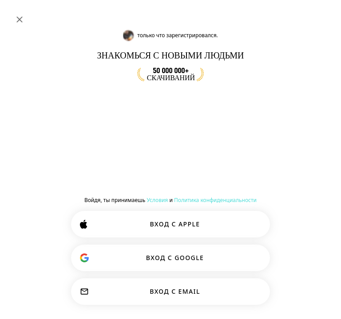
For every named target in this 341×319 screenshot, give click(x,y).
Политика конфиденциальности (215, 200)
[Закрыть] (19, 19)
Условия (157, 200)
